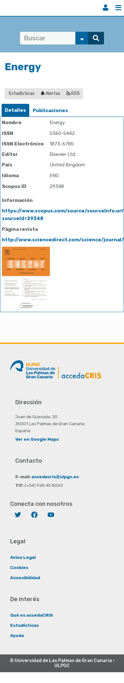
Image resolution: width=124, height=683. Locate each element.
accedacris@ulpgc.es (55, 476)
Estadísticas (21, 93)
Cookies (19, 567)
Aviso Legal (23, 557)
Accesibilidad (25, 577)
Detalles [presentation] (15, 110)
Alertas (50, 93)
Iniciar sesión (105, 7)
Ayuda (17, 635)
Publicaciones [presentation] (50, 110)
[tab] (15, 110)
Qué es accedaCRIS (31, 615)
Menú (118, 7)
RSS (73, 93)
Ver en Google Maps (37, 439)
